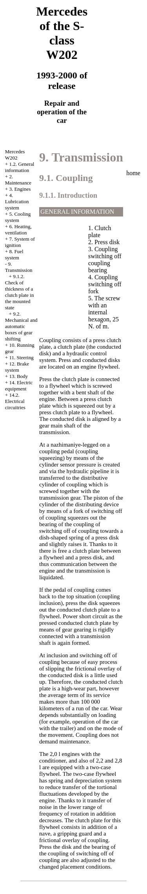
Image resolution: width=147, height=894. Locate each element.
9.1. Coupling (66, 178)
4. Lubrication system (17, 201)
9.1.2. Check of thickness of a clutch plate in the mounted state (19, 291)
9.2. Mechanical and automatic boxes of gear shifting (21, 326)
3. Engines (20, 189)
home (133, 173)
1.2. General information (19, 167)
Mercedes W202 (15, 155)
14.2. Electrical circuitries (15, 401)
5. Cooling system (18, 217)
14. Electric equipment (19, 386)
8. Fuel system (14, 254)
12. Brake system (17, 367)
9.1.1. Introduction (68, 195)
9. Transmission (19, 267)
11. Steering (21, 357)
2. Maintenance (18, 180)
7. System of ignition (20, 242)
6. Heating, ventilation (18, 230)
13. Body (18, 376)
